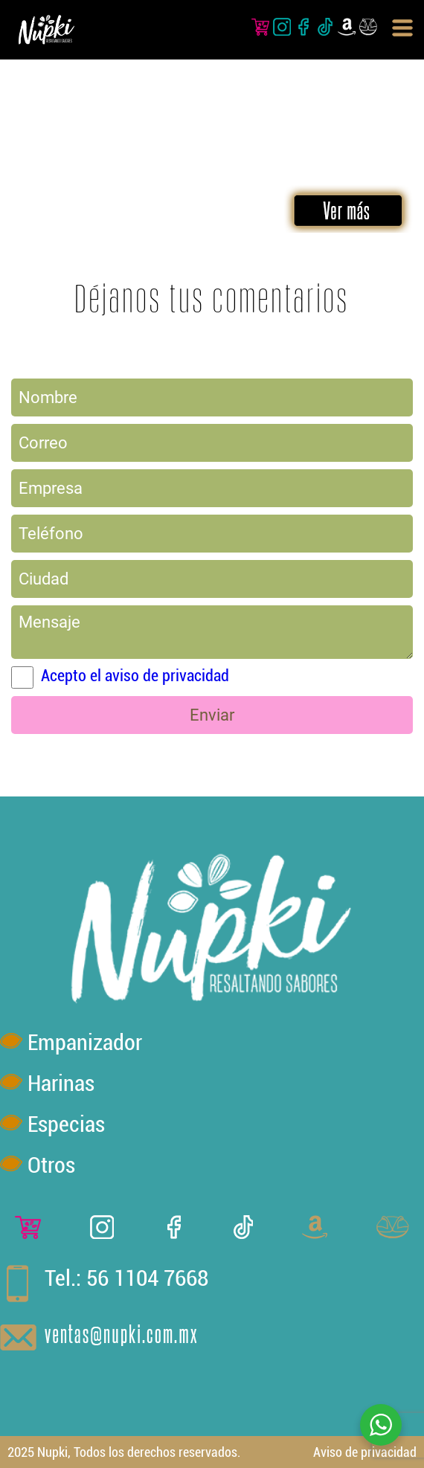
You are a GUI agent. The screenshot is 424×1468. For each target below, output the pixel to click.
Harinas (61, 1083)
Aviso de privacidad (365, 1452)
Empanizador (85, 1042)
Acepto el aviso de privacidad (135, 675)
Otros (51, 1165)
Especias (66, 1124)
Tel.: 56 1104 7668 (126, 1278)
